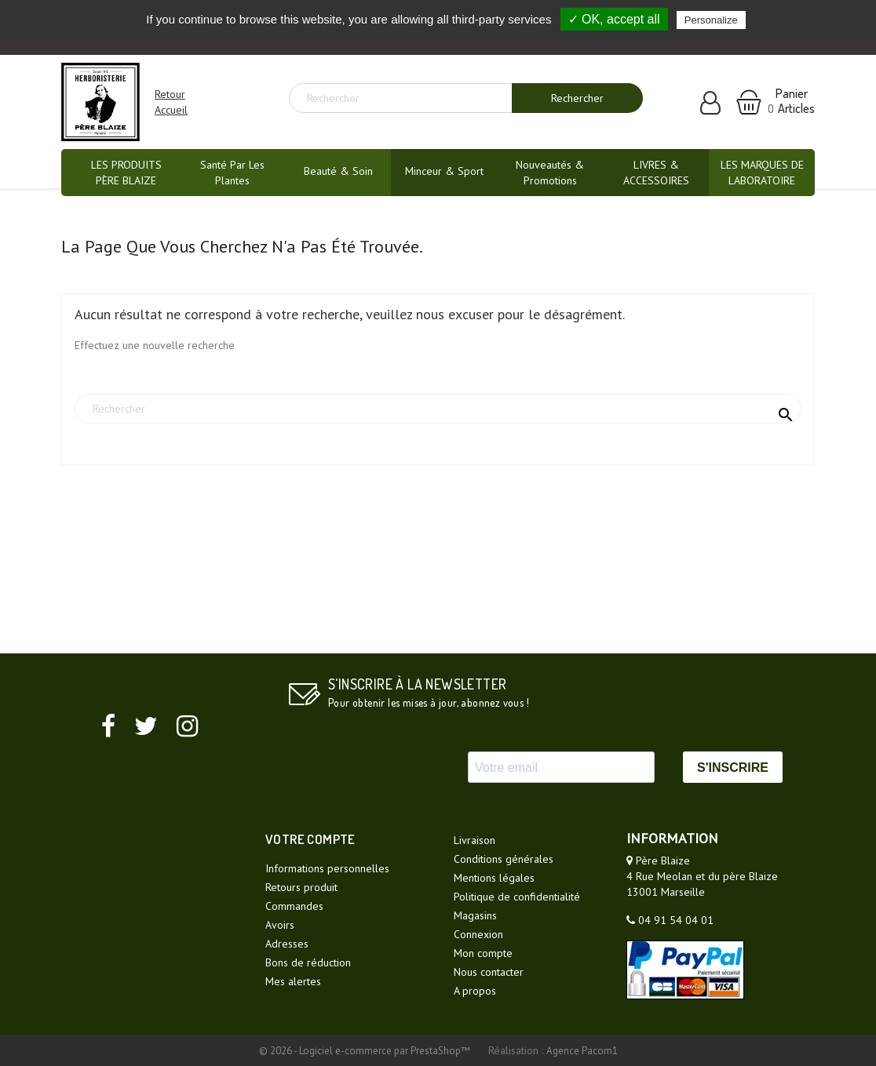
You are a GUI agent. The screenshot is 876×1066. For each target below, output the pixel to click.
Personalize (711, 20)
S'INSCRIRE (732, 767)
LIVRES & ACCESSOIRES (656, 172)
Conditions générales (503, 859)
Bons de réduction (308, 962)
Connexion (478, 934)
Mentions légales (494, 878)
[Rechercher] (406, 98)
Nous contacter (489, 972)
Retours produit (301, 887)
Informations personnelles (327, 868)
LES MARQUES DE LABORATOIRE (762, 172)
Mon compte (483, 953)
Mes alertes (293, 981)
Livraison (474, 840)
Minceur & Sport (444, 171)
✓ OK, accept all (614, 19)
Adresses (286, 944)
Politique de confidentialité (517, 897)
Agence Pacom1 (582, 1050)
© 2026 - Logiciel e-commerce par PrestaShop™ (366, 1050)
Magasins (475, 915)
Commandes (294, 906)
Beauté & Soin (338, 171)
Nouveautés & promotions (550, 172)
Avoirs (279, 925)
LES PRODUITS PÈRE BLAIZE (126, 172)
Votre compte (310, 839)
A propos (475, 991)
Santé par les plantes (232, 172)
